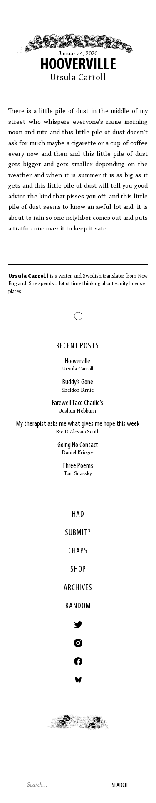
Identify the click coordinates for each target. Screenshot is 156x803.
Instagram (78, 643)
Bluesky (78, 680)
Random (78, 606)
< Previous (39, 730)
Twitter (78, 625)
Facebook (78, 661)
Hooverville (78, 65)
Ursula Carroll (78, 78)
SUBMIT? (78, 533)
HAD (78, 514)
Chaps (78, 551)
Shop (78, 569)
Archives (78, 588)
